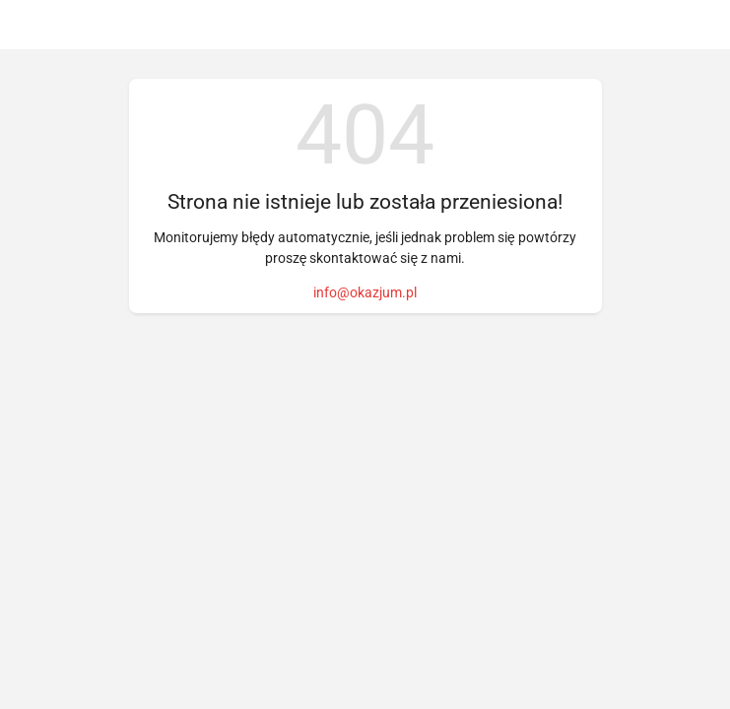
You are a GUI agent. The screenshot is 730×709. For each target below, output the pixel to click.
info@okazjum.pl (365, 292)
